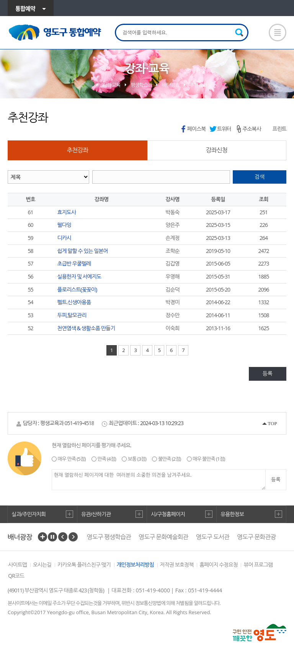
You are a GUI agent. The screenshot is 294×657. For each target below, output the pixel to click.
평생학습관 (141, 85)
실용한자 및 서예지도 (79, 276)
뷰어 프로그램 (258, 564)
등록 (268, 373)
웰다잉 (64, 224)
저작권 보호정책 (177, 564)
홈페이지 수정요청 (218, 564)
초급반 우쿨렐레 (74, 263)
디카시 (64, 237)
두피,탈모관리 (72, 315)
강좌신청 (216, 150)
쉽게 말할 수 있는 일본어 (82, 250)
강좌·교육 (111, 85)
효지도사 (66, 212)
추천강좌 (198, 85)
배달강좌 (171, 85)
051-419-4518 (79, 423)
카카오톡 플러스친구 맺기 (84, 564)
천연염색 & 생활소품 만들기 (86, 328)
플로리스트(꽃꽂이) (77, 289)
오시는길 (42, 564)
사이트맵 (17, 564)
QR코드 (16, 575)
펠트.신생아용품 (74, 302)
